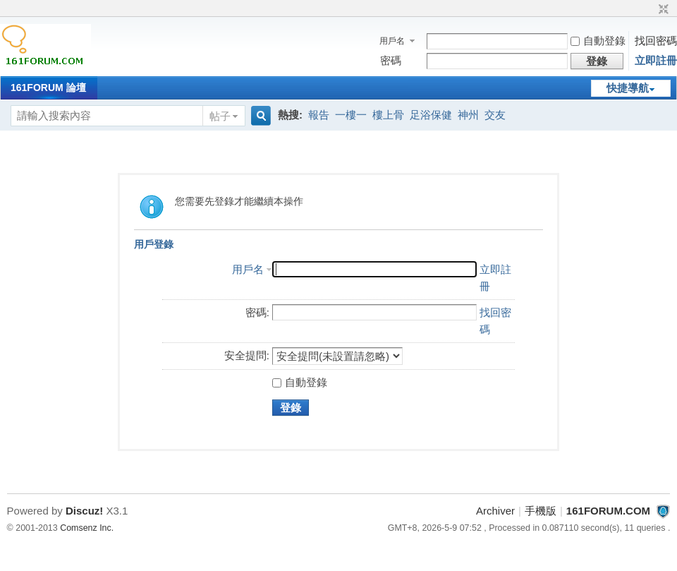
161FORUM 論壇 (48, 87)
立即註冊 (656, 60)
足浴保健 (431, 115)
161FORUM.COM (608, 511)
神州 (468, 115)
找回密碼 (656, 41)
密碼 (390, 60)
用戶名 (392, 41)
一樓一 (351, 115)
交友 (495, 115)
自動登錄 (598, 41)
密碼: (257, 312)
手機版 (540, 511)
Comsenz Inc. (87, 528)
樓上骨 (388, 115)
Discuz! (84, 511)
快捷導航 (627, 88)
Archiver (495, 511)
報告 (318, 115)
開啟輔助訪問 (650, 10)
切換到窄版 (662, 10)
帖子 (220, 116)
